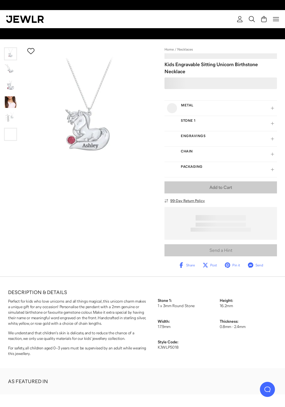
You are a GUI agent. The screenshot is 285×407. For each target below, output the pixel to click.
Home (169, 49)
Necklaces (185, 49)
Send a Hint (220, 250)
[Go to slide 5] (10, 118)
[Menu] (276, 19)
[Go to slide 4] (10, 102)
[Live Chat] (267, 389)
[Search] (252, 19)
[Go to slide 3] (10, 86)
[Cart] (264, 19)
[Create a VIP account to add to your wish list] (31, 51)
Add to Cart (220, 187)
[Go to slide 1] (10, 53)
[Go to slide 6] (10, 134)
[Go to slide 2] (10, 69)
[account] (240, 19)
